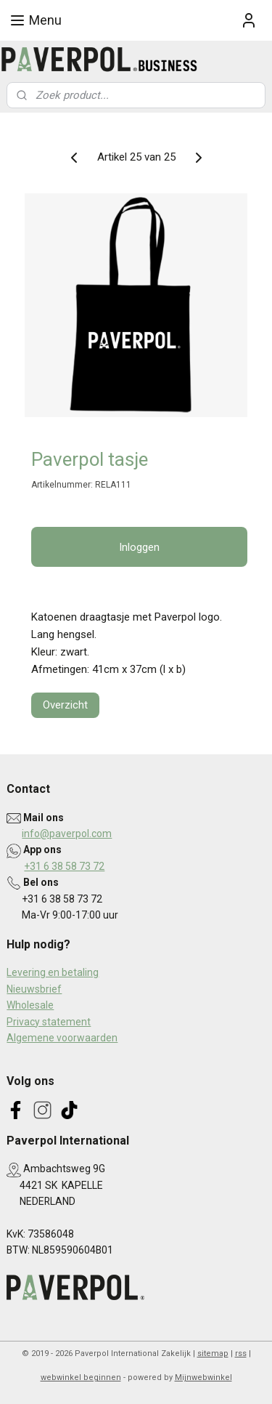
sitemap (212, 1353)
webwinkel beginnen (81, 1377)
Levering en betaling (53, 972)
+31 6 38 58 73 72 (64, 866)
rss (241, 1353)
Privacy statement (49, 1022)
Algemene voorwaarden (62, 1038)
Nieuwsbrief (34, 989)
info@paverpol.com (67, 833)
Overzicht (65, 704)
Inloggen (139, 547)
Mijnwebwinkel (203, 1377)
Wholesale (30, 1005)
